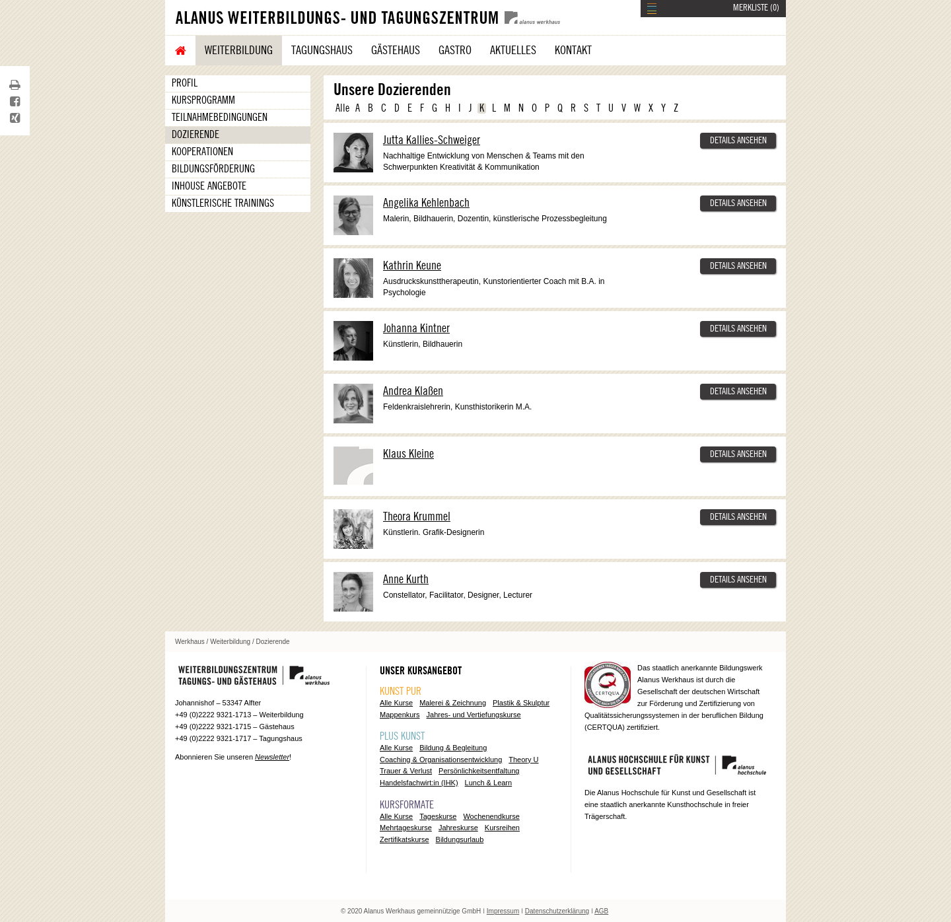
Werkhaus (190, 641)
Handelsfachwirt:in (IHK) (419, 783)
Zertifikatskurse (404, 839)
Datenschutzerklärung (557, 911)
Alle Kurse (396, 703)
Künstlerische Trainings (223, 203)
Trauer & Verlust (406, 771)
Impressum (503, 911)
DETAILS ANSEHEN (738, 140)
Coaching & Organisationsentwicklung (441, 759)
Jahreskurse (458, 828)
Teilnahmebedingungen (219, 117)
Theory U (523, 759)
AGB (601, 911)
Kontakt (573, 50)
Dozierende (195, 134)
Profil (184, 83)
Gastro (455, 50)
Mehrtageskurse (406, 828)
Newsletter (272, 757)
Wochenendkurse (491, 816)
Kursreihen (502, 828)
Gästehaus (395, 50)
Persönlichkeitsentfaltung (479, 771)
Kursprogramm (203, 100)
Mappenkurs (400, 715)
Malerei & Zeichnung (452, 703)
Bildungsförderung (213, 169)
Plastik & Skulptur (521, 703)
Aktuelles (513, 50)
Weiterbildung (239, 50)
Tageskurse (437, 816)
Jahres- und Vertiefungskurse (474, 715)
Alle (342, 108)
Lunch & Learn (488, 783)
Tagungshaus (322, 50)
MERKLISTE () (756, 8)
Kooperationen (202, 152)
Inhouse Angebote (209, 186)
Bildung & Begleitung (453, 748)
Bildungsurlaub (460, 839)
